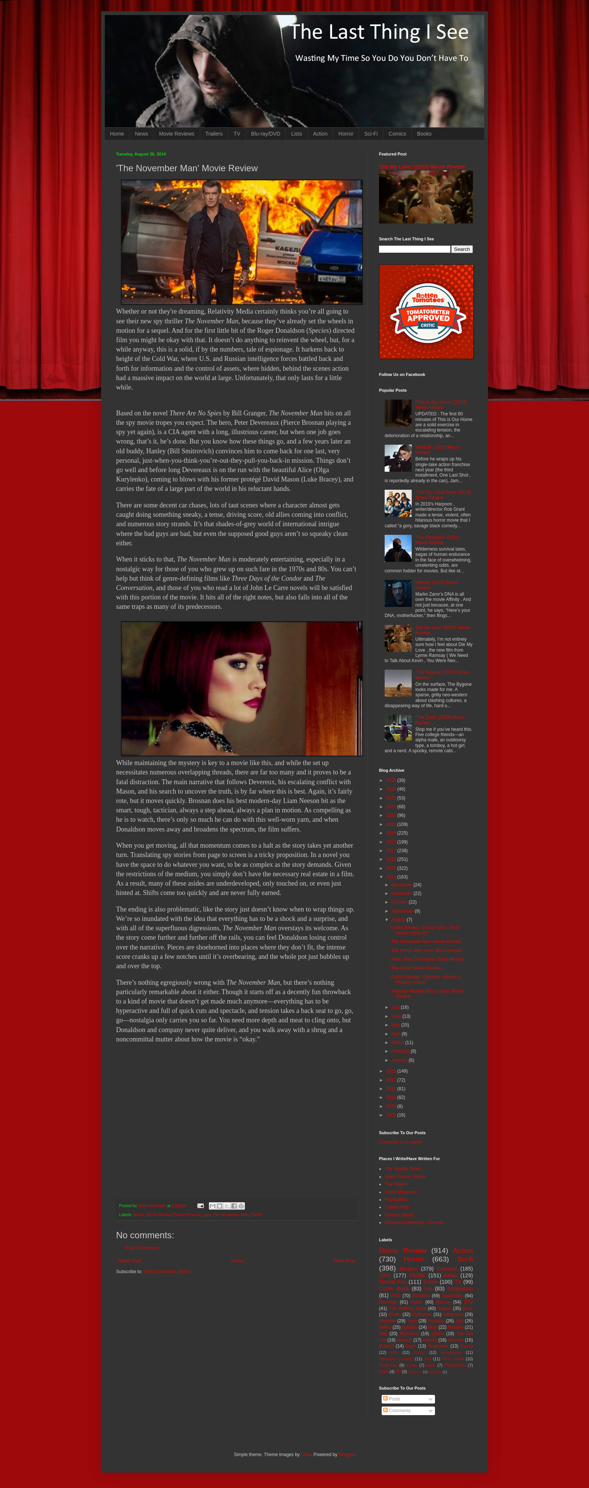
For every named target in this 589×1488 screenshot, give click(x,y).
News (141, 134)
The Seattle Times (403, 1168)
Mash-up (415, 1372)
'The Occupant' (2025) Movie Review (437, 540)
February (401, 1051)
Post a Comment (142, 1248)
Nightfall (435, 1372)
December (402, 884)
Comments (397, 1410)
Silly (383, 1333)
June (396, 1016)
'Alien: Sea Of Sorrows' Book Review (427, 959)
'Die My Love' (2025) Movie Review (422, 167)
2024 (391, 789)
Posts (391, 1399)
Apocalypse (451, 1352)
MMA (383, 1371)
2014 (391, 877)
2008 (391, 1115)
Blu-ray (443, 1302)
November (402, 893)
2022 (391, 806)
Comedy (447, 1269)
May (396, 1025)
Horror (345, 134)
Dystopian (422, 1314)
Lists (296, 134)
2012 (391, 1080)
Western (387, 1321)
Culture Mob (397, 1207)
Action (320, 134)
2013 (391, 1071)
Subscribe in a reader (400, 1142)
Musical (404, 1340)
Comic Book (394, 1289)
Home (117, 134)
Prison (419, 1352)
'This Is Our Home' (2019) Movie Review (441, 405)
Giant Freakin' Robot (405, 1176)
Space (437, 1333)
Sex (427, 1359)
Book (468, 1308)
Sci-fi (465, 1259)
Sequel (444, 1308)
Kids (394, 1352)
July (396, 1007)
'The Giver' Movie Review (415, 968)
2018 (391, 842)
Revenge (388, 1302)
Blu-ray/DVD (266, 134)
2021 (391, 815)
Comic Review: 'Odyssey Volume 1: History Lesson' (425, 979)
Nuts (432, 1327)
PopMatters (396, 1199)
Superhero (452, 1295)
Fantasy (436, 1321)
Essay (411, 1365)
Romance (409, 1333)
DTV (468, 1302)
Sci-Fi (371, 134)
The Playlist (396, 1184)
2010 (391, 1097)
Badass (409, 1269)
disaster (456, 1340)
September (403, 911)
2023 (391, 798)
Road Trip (388, 1365)
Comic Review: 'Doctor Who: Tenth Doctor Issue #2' (425, 930)
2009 (391, 1106)
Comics (397, 134)
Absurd (430, 1340)
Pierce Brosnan (188, 1214)
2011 (391, 1088)
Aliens (385, 1327)
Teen (412, 1321)
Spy (207, 1214)
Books (424, 134)
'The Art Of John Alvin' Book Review (426, 950)
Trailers (214, 134)
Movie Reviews (176, 134)
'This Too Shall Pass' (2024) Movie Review (443, 495)
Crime (430, 1282)
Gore (411, 1346)
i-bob (306, 1454)
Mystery (456, 1327)
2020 (391, 824)
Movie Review (159, 1214)
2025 (391, 780)
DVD (395, 1295)
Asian (451, 1275)
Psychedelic (455, 1365)
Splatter (409, 1327)
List (428, 1289)
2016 (391, 859)
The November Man (230, 1214)
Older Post (344, 1260)
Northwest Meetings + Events (414, 1222)
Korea (417, 1302)
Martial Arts (392, 1282)
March (398, 1042)
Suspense (438, 1346)
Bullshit (386, 1346)
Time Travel (453, 1359)
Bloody (467, 1346)
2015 (391, 868)
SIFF (385, 1275)
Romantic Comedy (396, 1359)
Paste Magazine (401, 1192)
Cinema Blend (399, 1215)
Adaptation (460, 1289)
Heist (431, 1365)
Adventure (453, 1314)
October (400, 902)
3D (398, 1371)
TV (237, 134)
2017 (391, 850)
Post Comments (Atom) (166, 1271)
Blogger (346, 1454)
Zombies (421, 1295)
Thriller (257, 1214)
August (399, 919)
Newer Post (129, 1260)
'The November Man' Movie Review (425, 941)
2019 (391, 833)
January (400, 1060)
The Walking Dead (407, 1308)
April (396, 1034)
